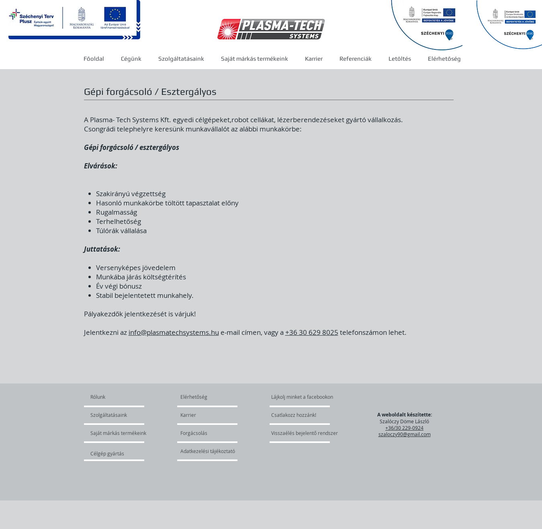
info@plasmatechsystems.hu (174, 332)
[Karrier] (203, 415)
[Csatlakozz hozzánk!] (293, 415)
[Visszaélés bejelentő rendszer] (308, 433)
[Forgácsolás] (202, 433)
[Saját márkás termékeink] (118, 433)
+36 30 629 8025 (311, 332)
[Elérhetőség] (199, 397)
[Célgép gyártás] (111, 453)
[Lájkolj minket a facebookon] (302, 397)
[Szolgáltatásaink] (113, 415)
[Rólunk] (121, 397)
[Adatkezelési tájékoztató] (207, 451)
